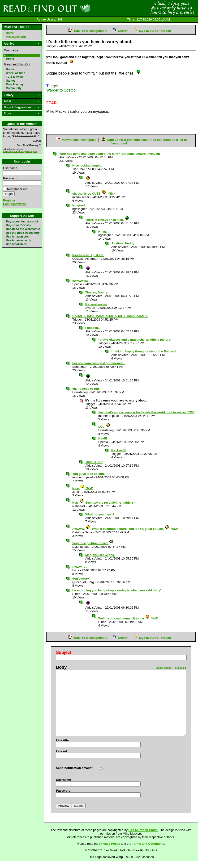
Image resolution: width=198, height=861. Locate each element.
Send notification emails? (74, 768)
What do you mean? (100, 514)
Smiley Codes (163, 668)
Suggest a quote (28, 151)
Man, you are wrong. (100, 555)
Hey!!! (102, 438)
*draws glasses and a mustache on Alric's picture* (135, 339)
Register (9, 200)
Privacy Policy (109, 843)
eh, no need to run (85, 388)
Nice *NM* (82, 488)
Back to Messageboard (91, 31)
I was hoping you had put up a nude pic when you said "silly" (117, 590)
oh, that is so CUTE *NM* (93, 193)
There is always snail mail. (107, 220)
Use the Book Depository (23, 232)
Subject (63, 652)
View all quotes (11, 151)
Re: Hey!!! (118, 450)
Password (10, 178)
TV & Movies (14, 77)
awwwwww (80, 280)
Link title (62, 740)
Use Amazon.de (16, 244)
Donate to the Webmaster (23, 229)
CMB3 (10, 59)
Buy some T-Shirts (18, 225)
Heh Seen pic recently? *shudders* (103, 502)
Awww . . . (79, 566)
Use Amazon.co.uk (18, 240)
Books (10, 69)
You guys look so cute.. (89, 474)
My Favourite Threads (155, 31)
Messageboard (16, 36)
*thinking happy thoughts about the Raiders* (143, 351)
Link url (61, 751)
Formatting (180, 668)
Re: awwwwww (96, 304)
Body (61, 667)
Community (14, 88)
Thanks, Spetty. (96, 292)
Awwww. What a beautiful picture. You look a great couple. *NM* (125, 529)
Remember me (17, 189)
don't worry (80, 578)
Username (10, 168)
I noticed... (92, 328)
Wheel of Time (15, 73)
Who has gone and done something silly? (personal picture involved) (109, 153)
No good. (79, 205)
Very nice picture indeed (92, 543)
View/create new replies (79, 140)
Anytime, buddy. (123, 243)
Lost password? (15, 204)
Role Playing (14, 84)
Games (10, 80)
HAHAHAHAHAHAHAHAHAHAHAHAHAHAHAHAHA (110, 316)
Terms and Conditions (148, 843)
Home (10, 33)
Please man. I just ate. (88, 255)
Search (123, 31)
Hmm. (102, 231)
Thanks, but (94, 462)
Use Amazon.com (18, 236)
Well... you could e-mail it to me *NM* (128, 618)
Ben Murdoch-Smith (143, 830)
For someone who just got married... (98, 363)
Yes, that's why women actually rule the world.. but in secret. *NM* (146, 412)
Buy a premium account (22, 221)
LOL (104, 426)
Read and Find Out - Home (71, 8)
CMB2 (10, 55)
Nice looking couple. (87, 165)
